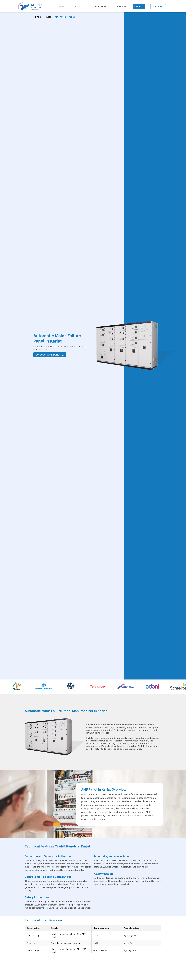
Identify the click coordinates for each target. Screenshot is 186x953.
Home (36, 17)
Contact (139, 6)
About (62, 6)
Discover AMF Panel (50, 354)
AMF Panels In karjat (65, 17)
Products (79, 6)
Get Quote (158, 6)
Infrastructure (101, 6)
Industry (122, 6)
